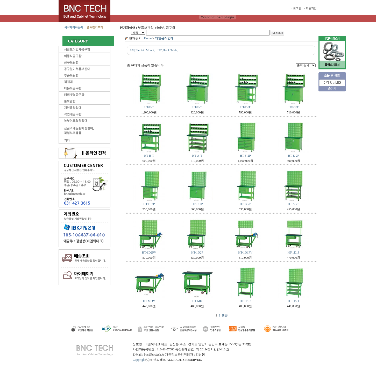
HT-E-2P (293, 155)
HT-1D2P (197, 252)
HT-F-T (149, 107)
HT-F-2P (245, 155)
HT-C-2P (197, 204)
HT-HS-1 (293, 301)
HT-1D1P (293, 252)
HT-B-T (149, 155)
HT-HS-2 (245, 301)
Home (148, 38)
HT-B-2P (245, 204)
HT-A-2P (293, 204)
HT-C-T (293, 107)
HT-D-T (245, 107)
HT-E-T (197, 107)
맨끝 (225, 315)
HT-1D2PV (149, 252)
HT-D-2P (149, 204)
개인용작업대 (164, 38)
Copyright (139, 360)
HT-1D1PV (245, 252)
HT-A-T (197, 155)
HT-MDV (149, 301)
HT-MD (197, 301)
